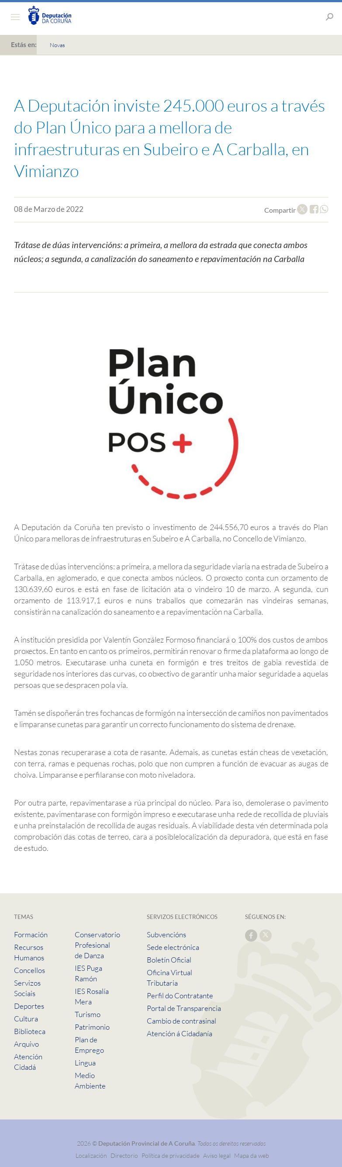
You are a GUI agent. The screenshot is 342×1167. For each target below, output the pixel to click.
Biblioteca (29, 1031)
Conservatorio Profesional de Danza (97, 945)
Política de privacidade (171, 1155)
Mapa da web (251, 1155)
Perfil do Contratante (180, 995)
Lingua (85, 1062)
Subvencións (166, 934)
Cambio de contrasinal (181, 1020)
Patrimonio (92, 1026)
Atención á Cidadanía (179, 1033)
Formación (31, 934)
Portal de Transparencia (184, 1008)
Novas (57, 44)
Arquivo (26, 1043)
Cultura (26, 1018)
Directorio (124, 1155)
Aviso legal (217, 1155)
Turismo (87, 1014)
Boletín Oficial (169, 959)
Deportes (29, 1005)
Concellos (29, 970)
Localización (91, 1155)
